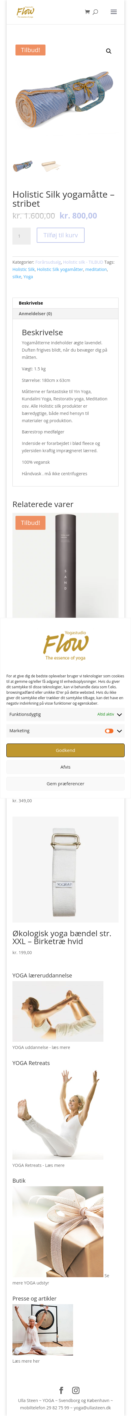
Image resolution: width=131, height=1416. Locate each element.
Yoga (28, 276)
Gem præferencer (65, 783)
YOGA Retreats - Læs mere (38, 1165)
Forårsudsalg (48, 262)
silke (16, 276)
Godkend (65, 750)
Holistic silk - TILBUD (83, 262)
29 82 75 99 (57, 1408)
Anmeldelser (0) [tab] (35, 313)
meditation (96, 269)
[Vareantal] (21, 236)
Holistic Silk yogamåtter (60, 269)
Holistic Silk (23, 269)
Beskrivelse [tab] (31, 303)
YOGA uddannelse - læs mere (41, 1047)
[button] (108, 51)
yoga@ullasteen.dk (92, 1408)
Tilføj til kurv (60, 235)
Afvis (66, 767)
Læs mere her (26, 1361)
